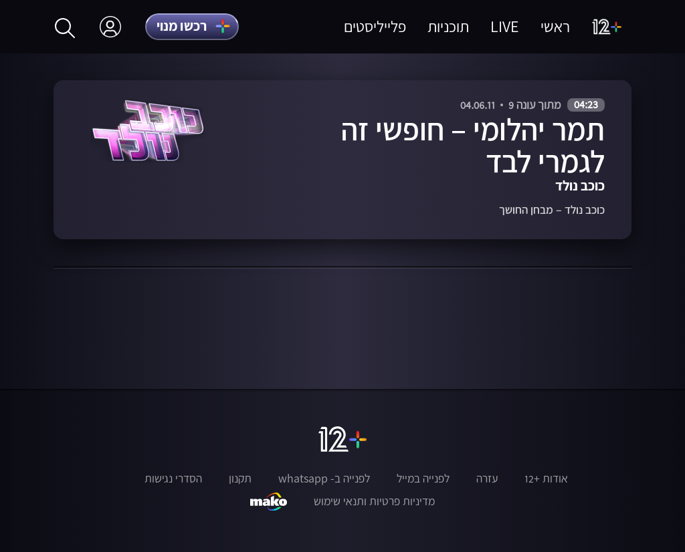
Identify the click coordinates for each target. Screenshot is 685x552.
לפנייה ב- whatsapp (324, 478)
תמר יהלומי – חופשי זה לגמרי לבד (473, 145)
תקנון (240, 478)
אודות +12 (546, 478)
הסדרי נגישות (173, 478)
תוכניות (448, 26)
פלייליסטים (375, 26)
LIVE (504, 26)
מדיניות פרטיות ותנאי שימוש (374, 501)
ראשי (555, 26)
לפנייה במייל (423, 478)
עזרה (487, 478)
